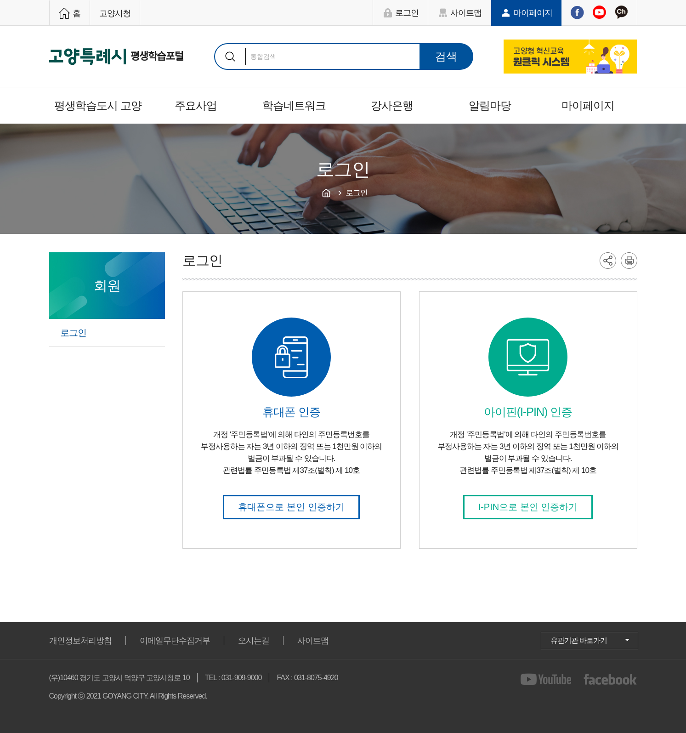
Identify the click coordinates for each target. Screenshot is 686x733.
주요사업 (196, 105)
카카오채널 (621, 12)
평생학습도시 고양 (98, 105)
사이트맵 (466, 12)
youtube (547, 679)
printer (629, 260)
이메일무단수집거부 (175, 640)
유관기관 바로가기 (578, 640)
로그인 (407, 12)
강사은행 (392, 105)
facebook (610, 679)
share (608, 260)
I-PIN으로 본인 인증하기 (528, 507)
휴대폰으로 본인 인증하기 (291, 507)
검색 (230, 56)
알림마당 (490, 105)
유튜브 (599, 12)
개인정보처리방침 (80, 640)
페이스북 (577, 12)
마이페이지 (532, 12)
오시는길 (253, 640)
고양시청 (114, 13)
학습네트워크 (294, 105)
